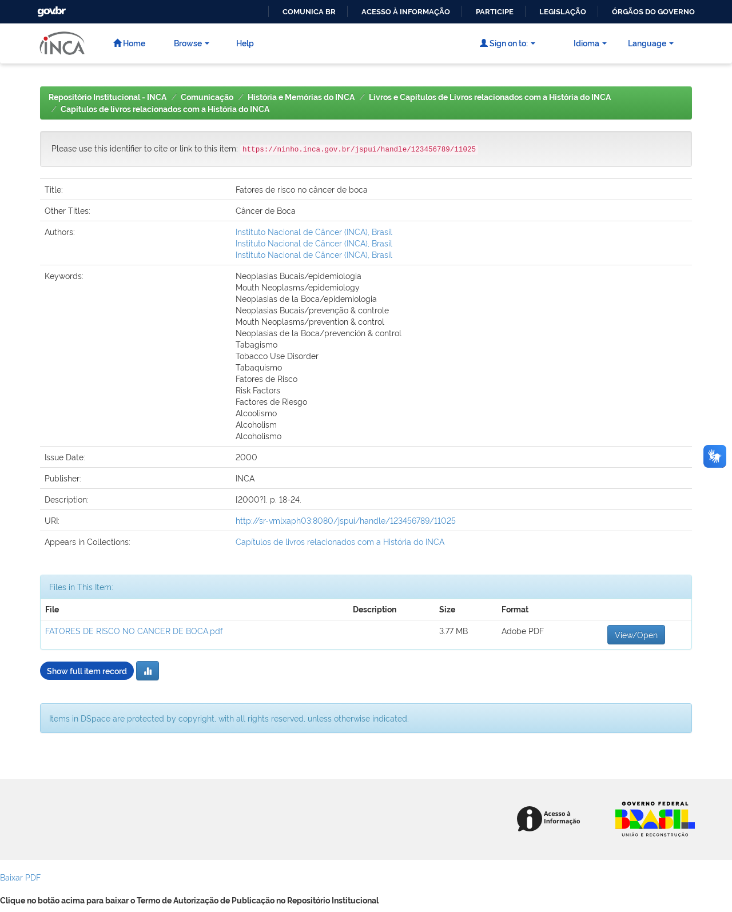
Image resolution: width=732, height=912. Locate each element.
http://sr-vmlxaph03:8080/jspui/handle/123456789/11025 (346, 520)
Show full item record (87, 670)
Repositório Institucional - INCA (107, 97)
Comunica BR (309, 11)
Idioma (590, 42)
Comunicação (207, 97)
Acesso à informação (405, 11)
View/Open (636, 634)
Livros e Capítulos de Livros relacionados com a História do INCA (490, 97)
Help (245, 42)
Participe (495, 11)
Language (651, 42)
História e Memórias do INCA (301, 97)
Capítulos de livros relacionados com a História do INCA (165, 109)
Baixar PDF (20, 876)
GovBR (50, 8)
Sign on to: (507, 42)
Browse (191, 42)
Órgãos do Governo (653, 11)
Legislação (562, 11)
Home (129, 42)
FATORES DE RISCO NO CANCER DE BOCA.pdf (134, 630)
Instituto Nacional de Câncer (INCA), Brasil (314, 231)
